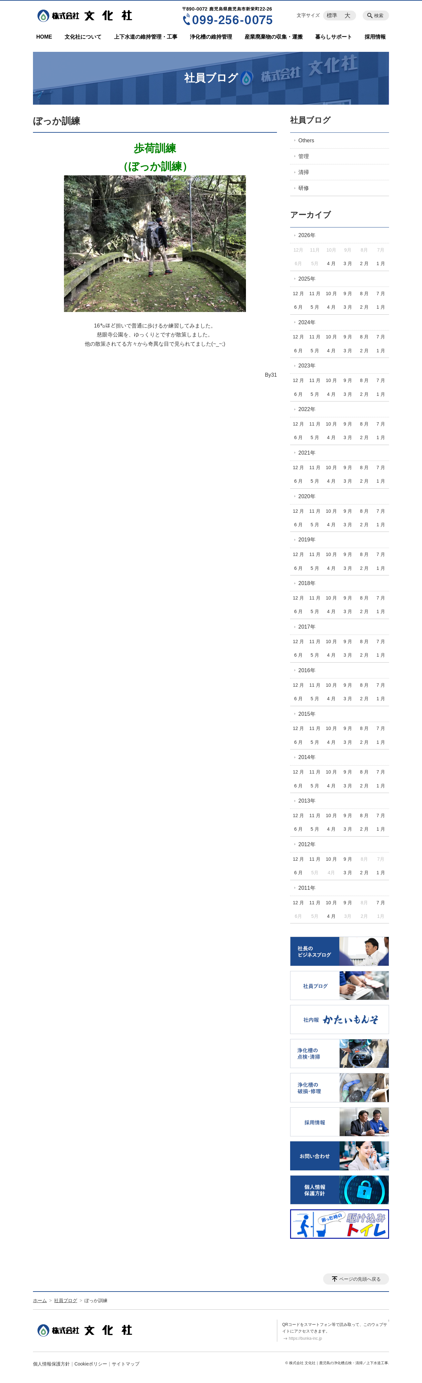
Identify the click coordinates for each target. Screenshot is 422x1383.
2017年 (307, 627)
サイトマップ (125, 1363)
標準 (332, 15)
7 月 (381, 293)
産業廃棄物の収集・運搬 (274, 37)
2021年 (307, 453)
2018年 (307, 583)
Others (306, 140)
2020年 (307, 496)
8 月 (364, 293)
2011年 (307, 888)
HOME (44, 37)
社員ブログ (310, 120)
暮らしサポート (333, 37)
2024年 (307, 322)
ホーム (40, 1300)
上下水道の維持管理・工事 (145, 37)
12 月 (298, 293)
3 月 (348, 263)
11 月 (314, 293)
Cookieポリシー (91, 1363)
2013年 (307, 801)
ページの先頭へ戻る (360, 1279)
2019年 (307, 539)
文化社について (83, 37)
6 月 (298, 307)
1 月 (381, 263)
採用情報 (375, 37)
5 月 (315, 307)
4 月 (331, 263)
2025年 (307, 279)
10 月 (331, 293)
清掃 (303, 172)
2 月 (364, 263)
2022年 (307, 409)
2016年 (307, 670)
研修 (303, 188)
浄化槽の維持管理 (211, 37)
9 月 (348, 293)
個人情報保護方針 (51, 1363)
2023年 (307, 365)
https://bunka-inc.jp (305, 1338)
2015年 (307, 714)
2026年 (307, 235)
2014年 (307, 757)
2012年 (307, 844)
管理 (303, 156)
